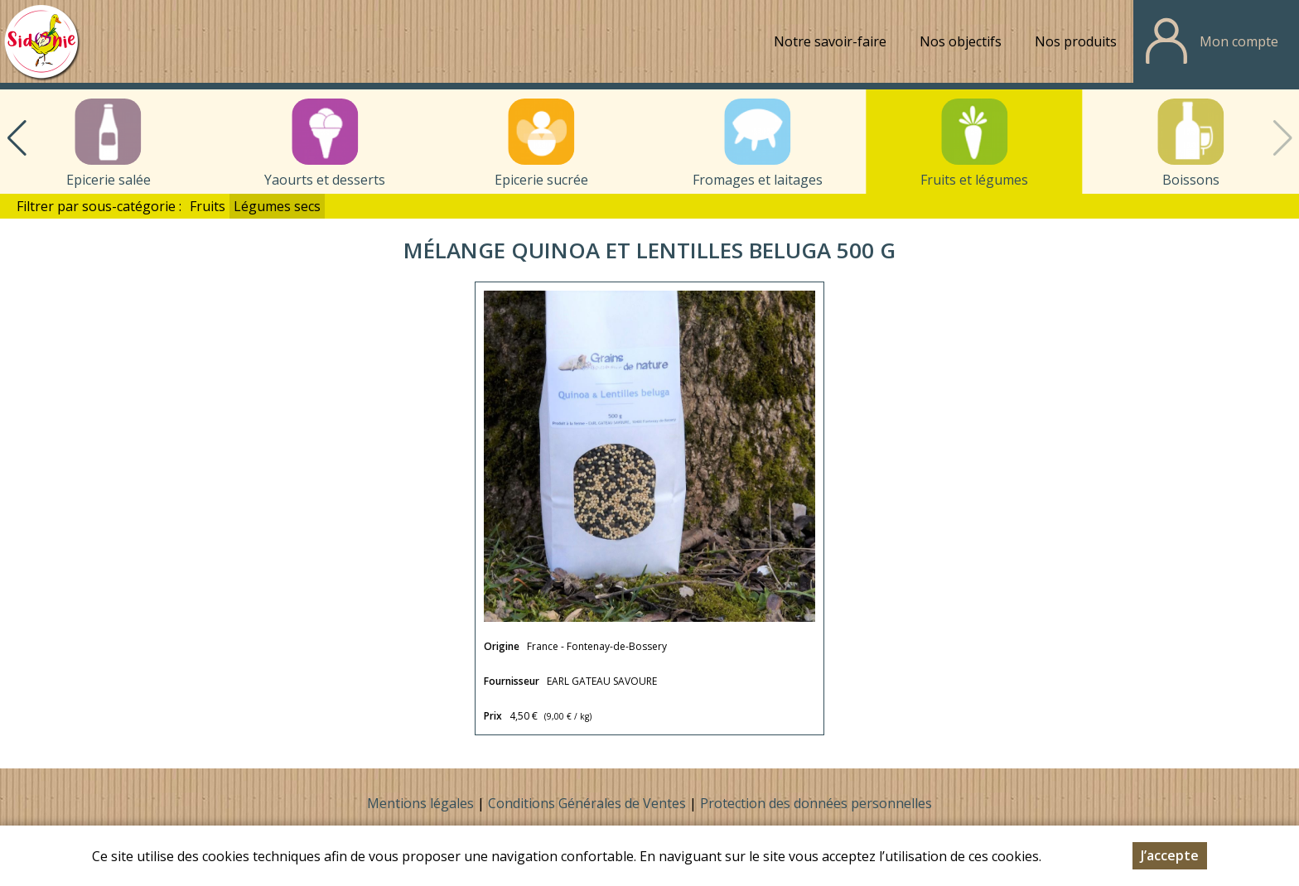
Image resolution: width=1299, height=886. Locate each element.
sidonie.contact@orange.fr (912, 840)
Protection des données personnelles (816, 803)
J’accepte (1170, 872)
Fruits (207, 206)
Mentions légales (420, 803)
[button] (16, 138)
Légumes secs (277, 206)
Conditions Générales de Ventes (588, 803)
